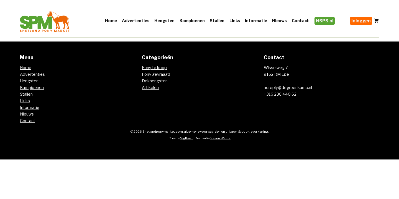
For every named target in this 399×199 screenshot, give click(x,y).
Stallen (217, 20)
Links (234, 20)
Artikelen (150, 87)
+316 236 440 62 (280, 94)
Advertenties (135, 20)
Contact (300, 20)
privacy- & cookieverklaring (247, 131)
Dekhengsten (155, 80)
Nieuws (279, 20)
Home (111, 20)
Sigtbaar (186, 138)
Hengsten (164, 20)
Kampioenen (192, 20)
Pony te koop (154, 67)
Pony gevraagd (156, 74)
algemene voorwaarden (202, 131)
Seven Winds (220, 138)
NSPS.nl (324, 20)
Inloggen (361, 20)
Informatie (256, 20)
